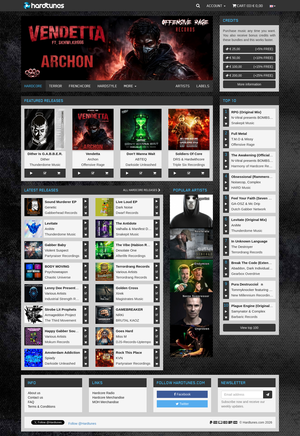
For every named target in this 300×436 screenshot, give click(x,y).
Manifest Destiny (144, 229)
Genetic (51, 207)
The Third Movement (60, 320)
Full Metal (239, 134)
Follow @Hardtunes (82, 423)
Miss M (121, 336)
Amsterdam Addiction (62, 352)
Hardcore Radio (103, 393)
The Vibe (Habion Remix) (136, 245)
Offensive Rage (93, 165)
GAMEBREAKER (129, 309)
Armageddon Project (60, 315)
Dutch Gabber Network (248, 209)
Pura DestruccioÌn (247, 284)
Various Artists (126, 272)
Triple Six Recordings (189, 165)
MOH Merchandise (105, 402)
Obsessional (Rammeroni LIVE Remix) (262, 177)
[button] (198, 5)
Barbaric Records (244, 317)
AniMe (50, 229)
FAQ (31, 402)
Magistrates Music (129, 299)
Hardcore (33, 86)
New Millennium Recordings (252, 295)
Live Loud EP (126, 202)
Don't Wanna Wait (141, 154)
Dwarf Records (127, 213)
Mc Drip (254, 204)
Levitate (51, 223)
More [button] (130, 86)
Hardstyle (107, 86)
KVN (119, 358)
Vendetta (93, 154)
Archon (93, 159)
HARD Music (241, 187)
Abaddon (238, 268)
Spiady (50, 358)
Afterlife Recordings (130, 256)
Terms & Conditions (41, 406)
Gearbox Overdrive (245, 274)
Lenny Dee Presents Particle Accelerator (77, 288)
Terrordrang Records (133, 266)
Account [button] (216, 5)
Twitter (182, 404)
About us (34, 393)
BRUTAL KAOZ (127, 320)
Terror (55, 86)
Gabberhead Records (61, 213)
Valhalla (122, 229)
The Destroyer (242, 247)
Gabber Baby (55, 245)
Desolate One (126, 250)
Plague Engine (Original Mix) (254, 306)
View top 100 (249, 327)
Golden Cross (127, 288)
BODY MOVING (57, 266)
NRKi (120, 315)
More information (249, 84)
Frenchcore (80, 86)
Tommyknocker (242, 290)
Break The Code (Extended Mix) (256, 263)
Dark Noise (124, 207)
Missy (249, 139)
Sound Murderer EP (60, 202)
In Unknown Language (249, 241)
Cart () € (247, 5)
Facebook (182, 394)
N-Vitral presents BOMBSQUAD (255, 117)
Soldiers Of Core (188, 154)
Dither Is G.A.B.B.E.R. (45, 154)
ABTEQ (141, 159)
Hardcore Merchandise (108, 397)
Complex (254, 182)
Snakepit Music (127, 234)
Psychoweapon (56, 272)
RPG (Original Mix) (246, 112)
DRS (176, 159)
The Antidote (126, 223)
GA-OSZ (237, 204)
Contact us (35, 397)
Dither (45, 159)
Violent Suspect (56, 250)
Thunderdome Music (45, 165)
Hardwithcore (194, 159)
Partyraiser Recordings (62, 256)
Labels (203, 86)
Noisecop (238, 182)
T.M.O (235, 139)
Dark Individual (258, 268)
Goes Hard (124, 331)
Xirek (120, 293)
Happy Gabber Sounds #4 (65, 331)
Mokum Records (57, 342)
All (141, 190)
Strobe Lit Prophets (60, 309)
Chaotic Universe (58, 277)
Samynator (239, 311)
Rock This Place (129, 352)
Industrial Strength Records (65, 299)
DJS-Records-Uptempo (133, 342)
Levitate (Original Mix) (249, 220)
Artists (183, 86)
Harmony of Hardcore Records (254, 166)
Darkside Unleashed (141, 165)
